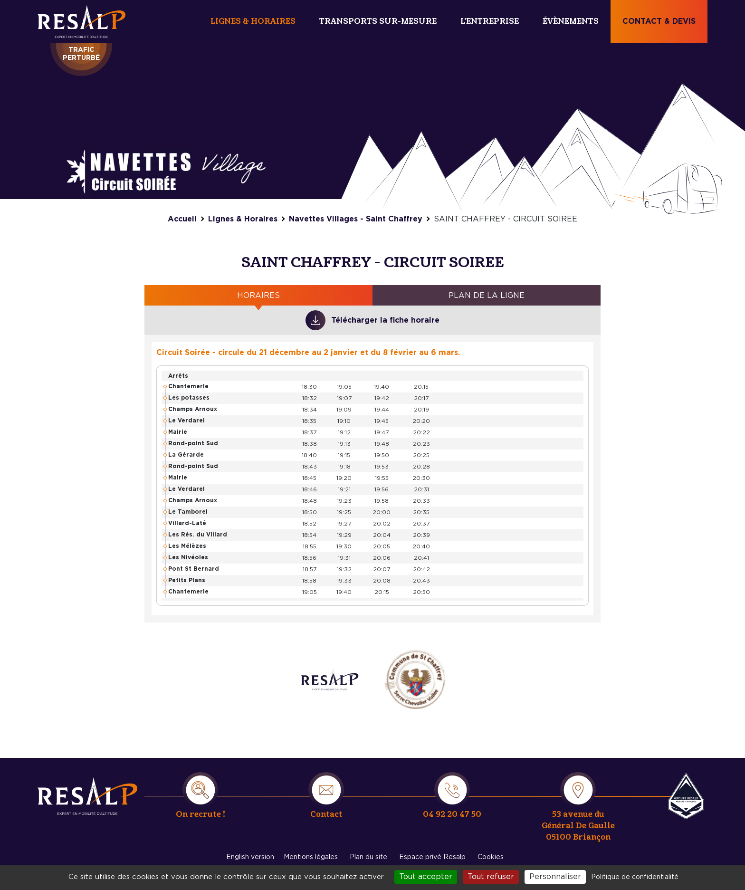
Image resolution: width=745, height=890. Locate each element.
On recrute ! (200, 814)
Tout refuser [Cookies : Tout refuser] (491, 876)
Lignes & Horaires (253, 21)
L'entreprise (489, 21)
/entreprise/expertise (329, 679)
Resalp (686, 796)
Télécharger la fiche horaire (385, 320)
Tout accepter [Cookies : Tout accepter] (425, 876)
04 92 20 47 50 (452, 814)
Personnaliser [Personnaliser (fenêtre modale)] (555, 876)
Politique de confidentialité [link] (634, 877)
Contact (326, 814)
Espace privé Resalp (432, 857)
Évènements (571, 21)
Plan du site (368, 857)
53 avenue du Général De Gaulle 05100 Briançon (578, 825)
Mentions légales (311, 857)
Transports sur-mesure (378, 21)
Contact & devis (659, 21)
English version (250, 857)
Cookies (491, 857)
